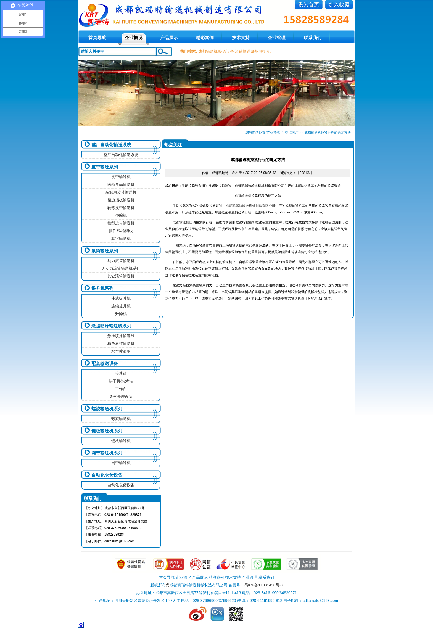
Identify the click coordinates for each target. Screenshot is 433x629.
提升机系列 (102, 288)
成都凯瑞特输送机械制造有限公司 (250, 206)
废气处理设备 (121, 396)
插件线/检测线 (121, 231)
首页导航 (273, 132)
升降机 (121, 313)
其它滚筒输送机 (120, 276)
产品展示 (169, 37)
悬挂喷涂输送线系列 (111, 326)
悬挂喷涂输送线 (120, 336)
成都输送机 (208, 51)
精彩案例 (205, 37)
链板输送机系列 (106, 431)
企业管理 (277, 37)
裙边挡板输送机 (120, 200)
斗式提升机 (121, 298)
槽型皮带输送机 (120, 223)
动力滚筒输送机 (120, 260)
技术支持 (241, 37)
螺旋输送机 (121, 418)
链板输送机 (121, 440)
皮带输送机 (121, 177)
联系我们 (312, 37)
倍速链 (121, 373)
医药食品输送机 (120, 184)
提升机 (265, 51)
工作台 (121, 389)
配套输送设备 (104, 363)
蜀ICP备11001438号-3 (263, 585)
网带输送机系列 (106, 453)
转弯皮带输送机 (120, 207)
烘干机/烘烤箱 (121, 381)
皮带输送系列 (104, 167)
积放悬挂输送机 (120, 343)
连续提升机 (121, 306)
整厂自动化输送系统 (111, 144)
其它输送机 (121, 238)
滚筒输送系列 (104, 251)
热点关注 (292, 132)
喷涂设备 (226, 51)
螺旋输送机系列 (106, 408)
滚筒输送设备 (246, 51)
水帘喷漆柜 (121, 351)
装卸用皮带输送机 (120, 192)
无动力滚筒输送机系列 (121, 268)
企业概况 (133, 37)
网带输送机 (121, 463)
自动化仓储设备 (106, 475)
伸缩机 (121, 215)
